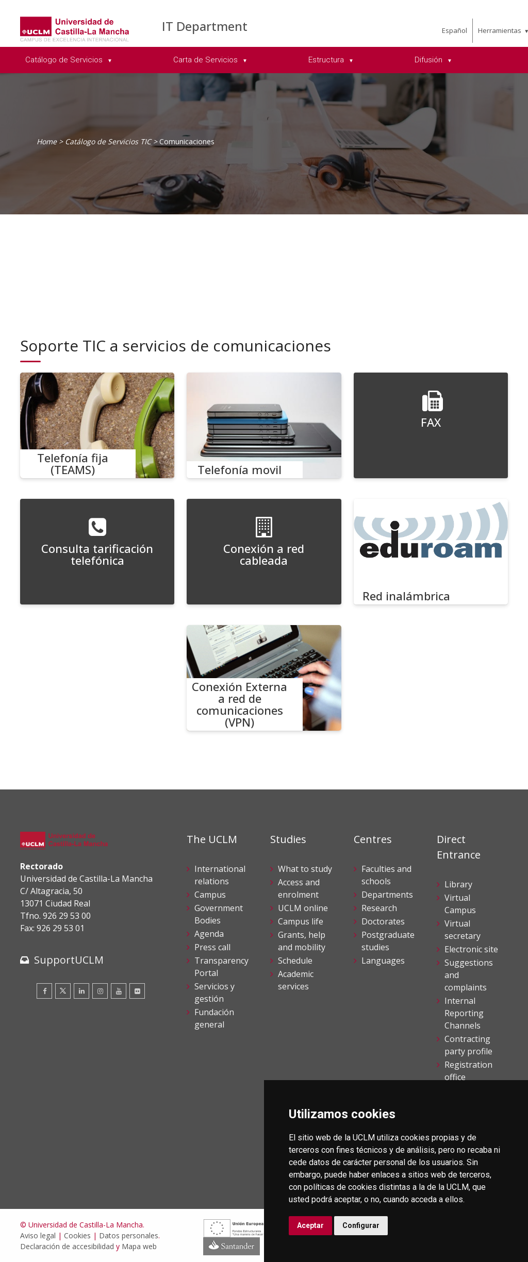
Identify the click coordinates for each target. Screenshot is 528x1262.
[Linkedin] (81, 991)
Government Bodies (218, 914)
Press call (212, 947)
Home (47, 141)
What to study (305, 868)
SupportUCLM (69, 960)
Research (379, 908)
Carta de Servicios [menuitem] (206, 59)
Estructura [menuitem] (327, 59)
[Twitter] (63, 991)
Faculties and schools (386, 875)
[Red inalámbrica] (431, 551)
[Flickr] (137, 991)
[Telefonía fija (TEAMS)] (97, 425)
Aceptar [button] (310, 1225)
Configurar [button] (361, 1225)
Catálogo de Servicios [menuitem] (65, 59)
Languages (383, 960)
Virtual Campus (460, 904)
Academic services (296, 980)
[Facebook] (44, 991)
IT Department (205, 26)
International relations (219, 875)
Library (458, 884)
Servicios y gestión (214, 992)
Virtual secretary (462, 929)
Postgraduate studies (388, 941)
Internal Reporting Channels (464, 1013)
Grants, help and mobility (301, 941)
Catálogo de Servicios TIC (108, 141)
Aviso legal (38, 1235)
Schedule (295, 960)
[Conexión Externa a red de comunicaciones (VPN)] (264, 678)
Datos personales (128, 1235)
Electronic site (471, 949)
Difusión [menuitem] (429, 59)
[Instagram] (100, 991)
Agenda (209, 933)
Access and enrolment (299, 888)
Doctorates (383, 921)
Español (454, 30)
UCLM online (303, 908)
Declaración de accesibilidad (67, 1246)
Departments (387, 894)
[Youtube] (118, 991)
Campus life (300, 921)
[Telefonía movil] (264, 425)
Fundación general (214, 1018)
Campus (210, 894)
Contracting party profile (468, 1045)
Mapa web (139, 1246)
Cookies (77, 1235)
